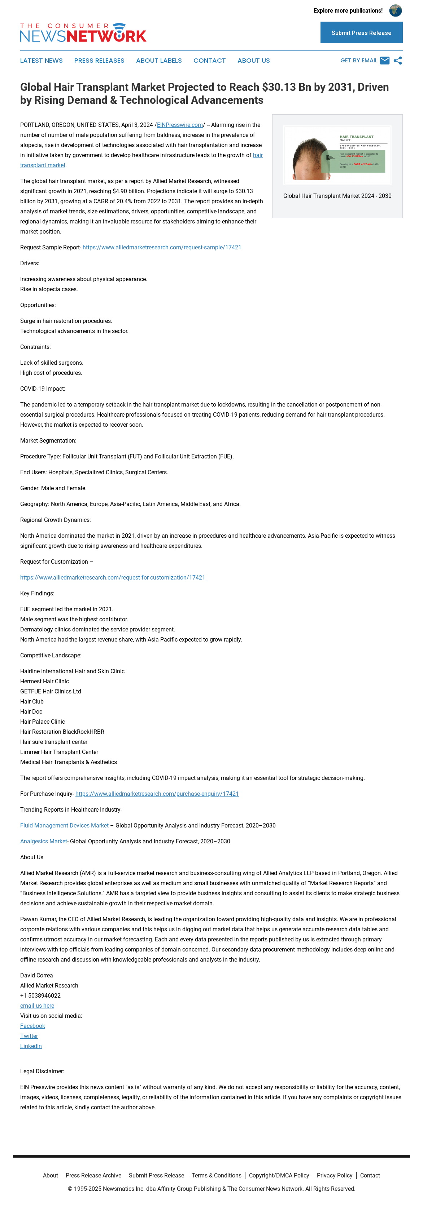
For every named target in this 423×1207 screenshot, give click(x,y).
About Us (253, 61)
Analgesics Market (43, 841)
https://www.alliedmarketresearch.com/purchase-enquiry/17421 (157, 793)
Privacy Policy (335, 1175)
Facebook (32, 1025)
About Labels (159, 61)
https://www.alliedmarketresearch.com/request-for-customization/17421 (112, 577)
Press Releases (99, 61)
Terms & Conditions (216, 1175)
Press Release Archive (93, 1175)
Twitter (29, 1036)
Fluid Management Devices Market (64, 825)
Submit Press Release (156, 1175)
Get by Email (365, 61)
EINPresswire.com (180, 124)
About (50, 1175)
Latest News (41, 61)
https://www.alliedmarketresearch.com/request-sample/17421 (162, 247)
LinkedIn (31, 1046)
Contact (209, 61)
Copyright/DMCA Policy (279, 1175)
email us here (37, 1005)
